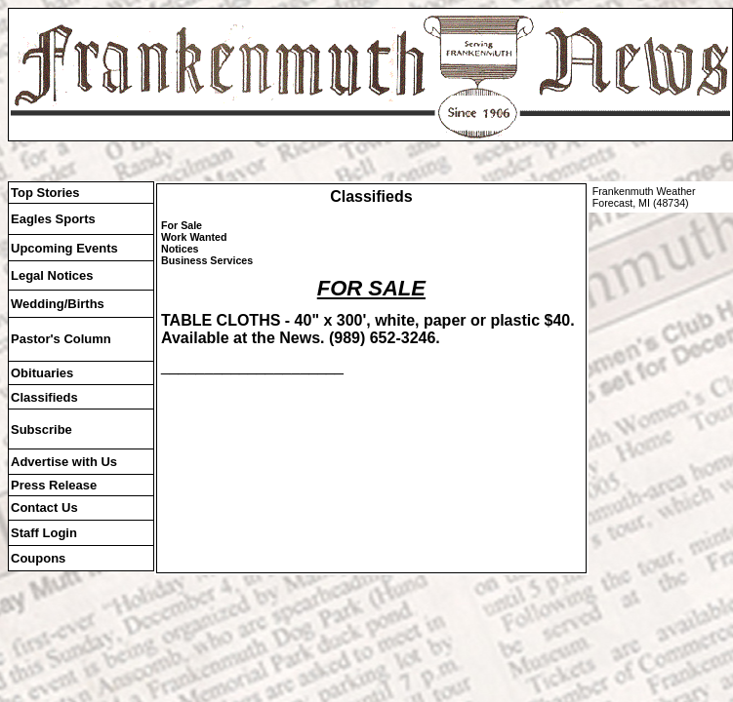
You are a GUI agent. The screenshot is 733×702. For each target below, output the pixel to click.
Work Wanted (194, 237)
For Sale (181, 225)
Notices (180, 248)
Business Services (207, 260)
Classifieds (371, 196)
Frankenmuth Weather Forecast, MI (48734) (644, 197)
